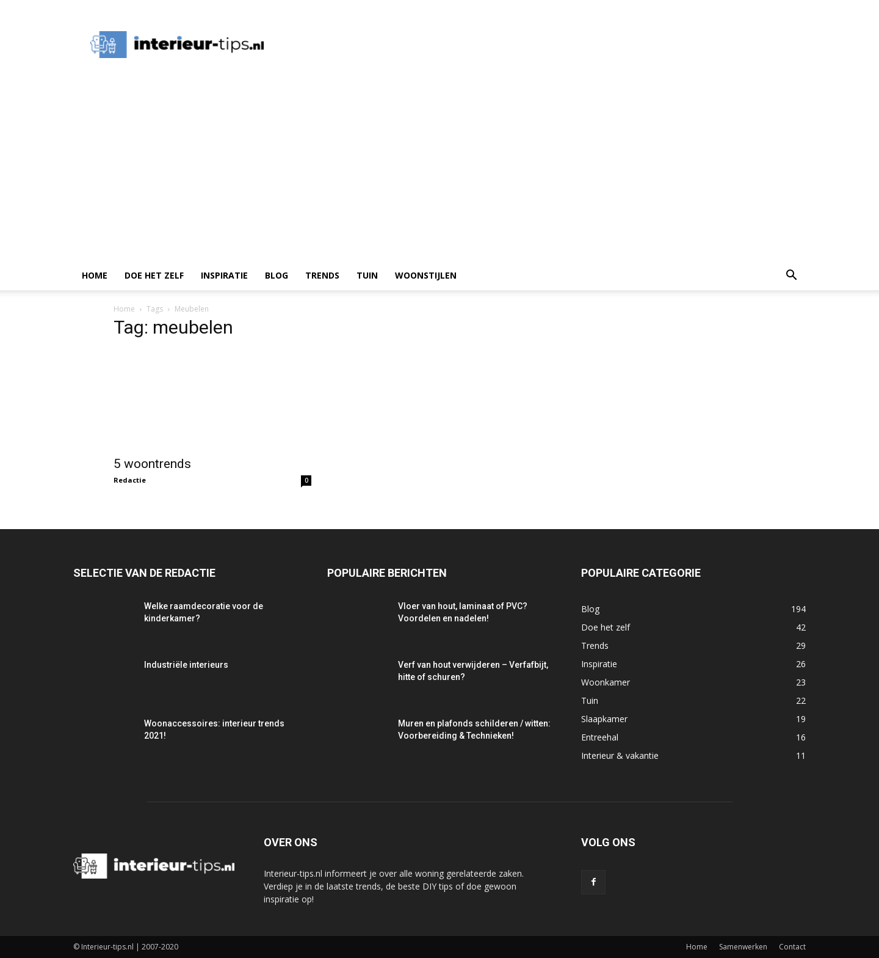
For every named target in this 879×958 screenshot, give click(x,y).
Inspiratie (224, 275)
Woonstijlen (426, 275)
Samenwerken (743, 947)
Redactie (130, 479)
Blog (276, 275)
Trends (322, 275)
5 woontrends (152, 463)
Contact (792, 947)
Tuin (367, 275)
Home (94, 275)
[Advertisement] (439, 169)
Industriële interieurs (186, 665)
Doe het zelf (154, 275)
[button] (791, 276)
